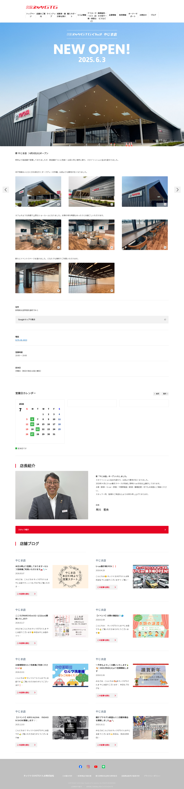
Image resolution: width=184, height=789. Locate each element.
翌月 (164, 394)
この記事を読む (23, 594)
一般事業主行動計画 (83, 776)
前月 (157, 394)
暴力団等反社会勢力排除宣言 (106, 776)
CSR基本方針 (67, 776)
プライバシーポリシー (152, 776)
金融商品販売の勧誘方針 (130, 776)
